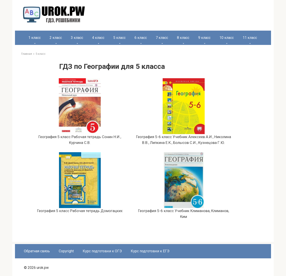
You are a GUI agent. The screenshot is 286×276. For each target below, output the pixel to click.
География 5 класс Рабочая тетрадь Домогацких (79, 182)
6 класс (141, 38)
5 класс (119, 38)
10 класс (226, 38)
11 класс (250, 38)
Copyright (66, 251)
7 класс (162, 38)
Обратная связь (37, 251)
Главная (26, 53)
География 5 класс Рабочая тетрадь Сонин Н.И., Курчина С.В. (79, 111)
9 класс (204, 38)
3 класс (77, 38)
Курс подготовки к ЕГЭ (150, 251)
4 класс (98, 38)
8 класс (183, 38)
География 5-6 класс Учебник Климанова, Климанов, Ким (183, 185)
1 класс (34, 38)
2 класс (56, 38)
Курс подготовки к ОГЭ (102, 251)
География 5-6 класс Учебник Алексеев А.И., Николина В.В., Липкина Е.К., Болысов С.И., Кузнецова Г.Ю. (183, 111)
